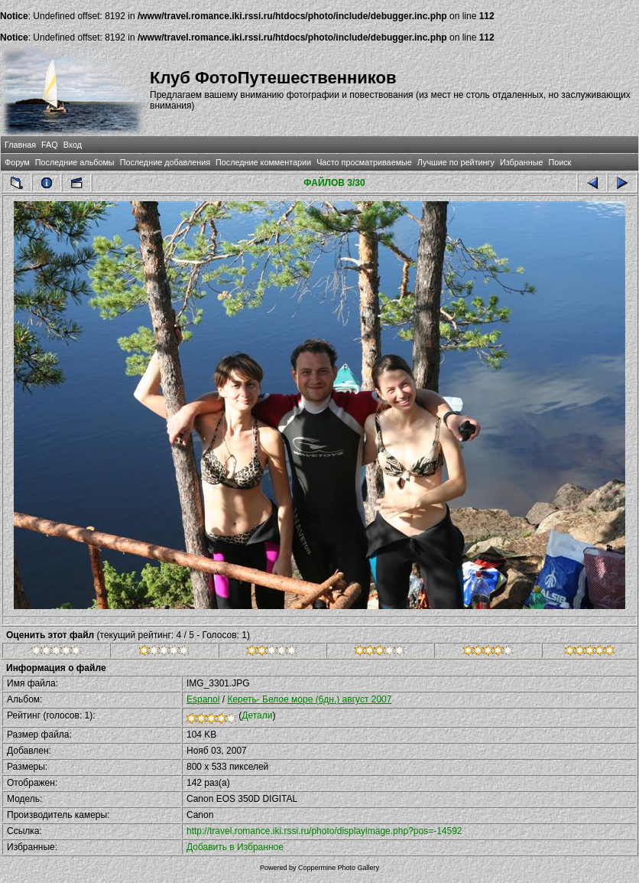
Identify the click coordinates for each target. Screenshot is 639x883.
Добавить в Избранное (235, 847)
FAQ (49, 144)
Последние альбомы (75, 162)
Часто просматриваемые (364, 162)
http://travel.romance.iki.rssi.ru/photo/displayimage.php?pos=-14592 (324, 831)
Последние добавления (165, 162)
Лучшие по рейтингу (456, 162)
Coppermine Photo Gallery (338, 868)
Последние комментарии (263, 162)
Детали (257, 715)
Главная (20, 144)
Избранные (521, 162)
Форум (17, 162)
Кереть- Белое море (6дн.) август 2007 (309, 699)
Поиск (559, 162)
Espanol (203, 699)
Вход (72, 144)
